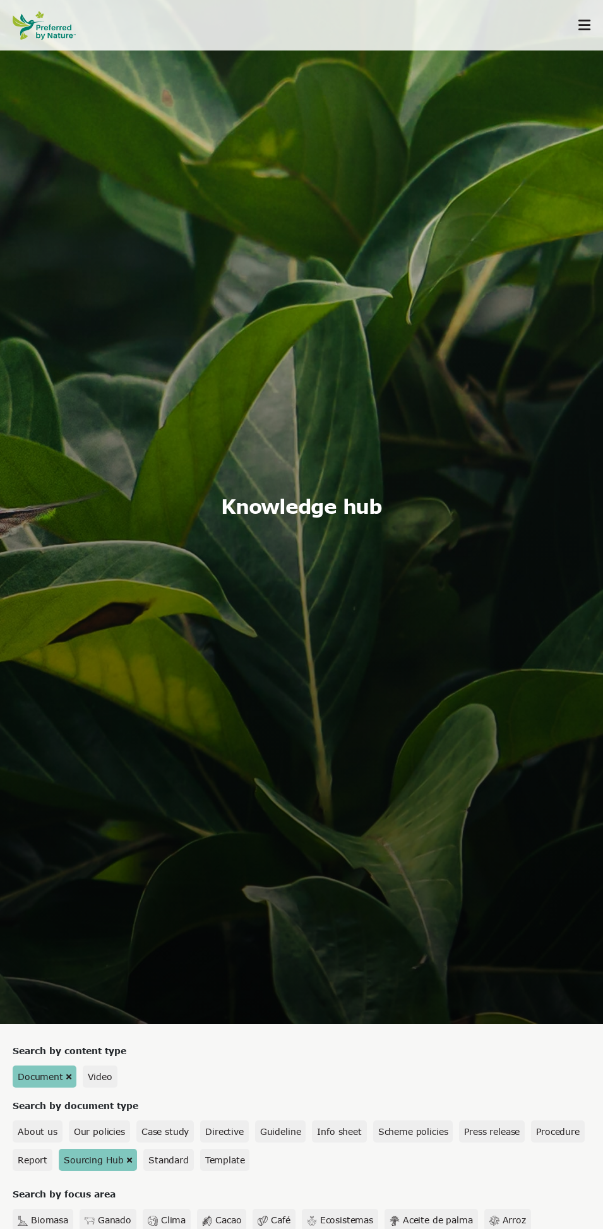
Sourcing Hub (94, 1160)
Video (100, 1076)
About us (37, 1131)
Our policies (99, 1131)
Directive (224, 1131)
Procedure (558, 1131)
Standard (168, 1160)
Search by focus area (64, 1194)
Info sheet (339, 1131)
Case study (165, 1131)
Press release (492, 1131)
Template (225, 1160)
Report (32, 1160)
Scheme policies (413, 1131)
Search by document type (75, 1105)
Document (40, 1076)
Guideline (280, 1131)
